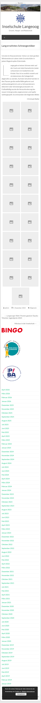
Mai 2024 (5, 475)
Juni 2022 (5, 556)
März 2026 (6, 393)
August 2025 (6, 421)
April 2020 (6, 633)
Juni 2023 (5, 517)
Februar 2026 (7, 397)
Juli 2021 (5, 587)
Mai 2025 (5, 432)
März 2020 (6, 637)
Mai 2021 (5, 591)
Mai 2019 (5, 672)
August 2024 (6, 463)
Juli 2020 (5, 622)
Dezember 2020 (8, 606)
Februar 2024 (7, 486)
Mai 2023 (5, 521)
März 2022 (6, 568)
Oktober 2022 (7, 544)
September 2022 (8, 548)
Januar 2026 (6, 401)
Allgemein (33, 308)
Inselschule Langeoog (20, 26)
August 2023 (6, 509)
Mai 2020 (5, 629)
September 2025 (8, 417)
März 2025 (6, 440)
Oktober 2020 (7, 614)
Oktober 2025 (7, 413)
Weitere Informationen (28, 691)
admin (7, 308)
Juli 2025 (5, 424)
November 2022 (8, 540)
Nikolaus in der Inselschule (25, 323)
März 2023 (6, 529)
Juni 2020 (5, 626)
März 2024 (6, 482)
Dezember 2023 (8, 494)
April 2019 (6, 676)
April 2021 (6, 595)
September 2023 (8, 506)
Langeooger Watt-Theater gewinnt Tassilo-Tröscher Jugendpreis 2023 (20, 317)
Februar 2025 (7, 444)
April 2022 (6, 564)
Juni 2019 (5, 668)
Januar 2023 (6, 533)
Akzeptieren (21, 694)
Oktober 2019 (7, 653)
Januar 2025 (6, 448)
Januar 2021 (6, 602)
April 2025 (6, 436)
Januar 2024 (6, 490)
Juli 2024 (5, 467)
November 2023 (8, 498)
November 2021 (8, 575)
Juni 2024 (5, 471)
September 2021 (8, 583)
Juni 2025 (5, 428)
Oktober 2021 (7, 579)
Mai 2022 (5, 560)
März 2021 (6, 598)
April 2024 (6, 479)
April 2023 (6, 525)
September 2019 (8, 656)
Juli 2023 (5, 513)
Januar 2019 (6, 684)
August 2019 (6, 660)
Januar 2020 (6, 641)
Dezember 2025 (8, 405)
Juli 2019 (5, 664)
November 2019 (8, 649)
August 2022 (6, 552)
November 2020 (8, 610)
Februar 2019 (7, 680)
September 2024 (8, 459)
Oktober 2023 (7, 502)
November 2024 (8, 455)
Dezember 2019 (8, 645)
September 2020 (8, 618)
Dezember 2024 (8, 451)
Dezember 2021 (8, 571)
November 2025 (8, 409)
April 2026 (6, 390)
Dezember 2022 (8, 537)
